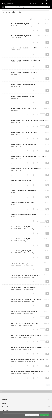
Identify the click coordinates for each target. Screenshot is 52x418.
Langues (4, 399)
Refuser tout (35, 415)
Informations (5, 407)
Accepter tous (44, 415)
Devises (4, 403)
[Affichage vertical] (45, 19)
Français (48, 0)
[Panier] (46, 3)
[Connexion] (33, 3)
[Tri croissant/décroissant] (30, 19)
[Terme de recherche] (26, 7)
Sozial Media (5, 410)
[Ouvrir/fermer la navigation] (3, 7)
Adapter (28, 415)
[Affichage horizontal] (48, 19)
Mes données (5, 396)
